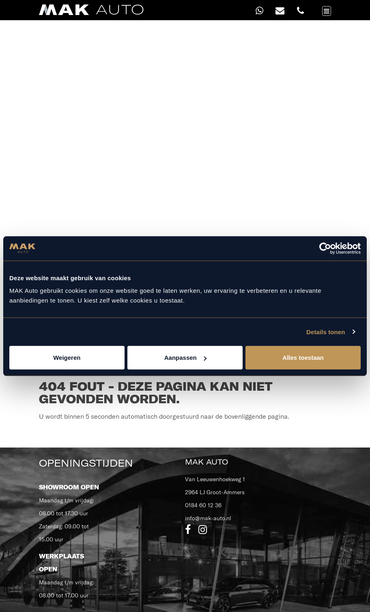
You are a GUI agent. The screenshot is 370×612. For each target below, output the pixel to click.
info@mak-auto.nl (208, 518)
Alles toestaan (303, 357)
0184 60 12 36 (203, 505)
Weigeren (66, 357)
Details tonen (325, 331)
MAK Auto (206, 462)
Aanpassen (185, 357)
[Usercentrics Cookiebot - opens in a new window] (325, 248)
